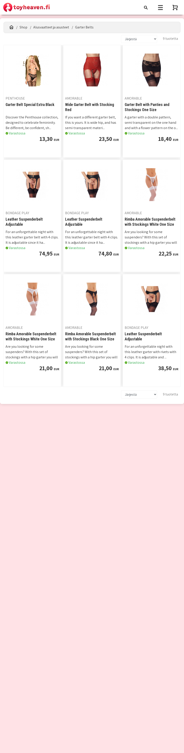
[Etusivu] (11, 27)
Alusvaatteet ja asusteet (51, 27)
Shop (23, 27)
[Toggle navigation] (145, 7)
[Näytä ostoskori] (176, 7)
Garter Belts (84, 27)
